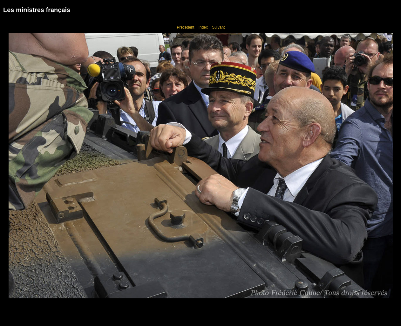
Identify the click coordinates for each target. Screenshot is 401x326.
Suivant (218, 27)
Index (203, 27)
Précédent (185, 27)
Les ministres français (36, 9)
